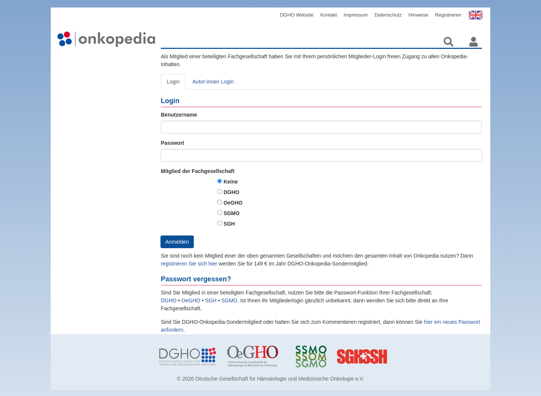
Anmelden (177, 242)
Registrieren (448, 15)
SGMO (232, 213)
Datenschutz (388, 15)
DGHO (231, 192)
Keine (231, 182)
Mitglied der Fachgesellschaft (197, 171)
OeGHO (233, 203)
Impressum (356, 15)
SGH (229, 224)
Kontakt (328, 15)
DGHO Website (296, 15)
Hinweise (418, 15)
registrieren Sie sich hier (190, 264)
